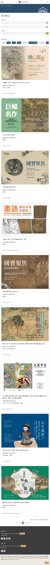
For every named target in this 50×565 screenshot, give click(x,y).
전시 (5, 5)
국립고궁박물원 (24, 2)
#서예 (3, 42)
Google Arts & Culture (9, 539)
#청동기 (25, 42)
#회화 (8, 42)
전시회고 (10, 5)
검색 (47, 33)
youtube (7, 539)
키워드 (3, 30)
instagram (4, 539)
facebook (2, 539)
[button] (44, 2)
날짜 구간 (3, 20)
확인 (47, 562)
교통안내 (22, 533)
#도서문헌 (41, 42)
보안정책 (17, 559)
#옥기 (19, 42)
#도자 (13, 42)
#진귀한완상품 (33, 42)
